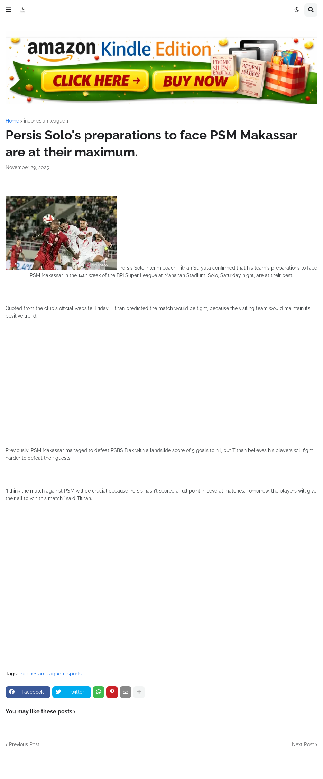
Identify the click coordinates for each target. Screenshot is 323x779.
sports (74, 673)
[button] (8, 10)
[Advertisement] (161, 389)
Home (12, 120)
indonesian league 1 (46, 120)
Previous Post (24, 744)
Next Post (303, 744)
